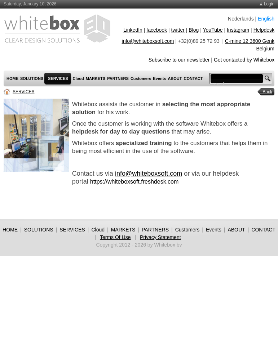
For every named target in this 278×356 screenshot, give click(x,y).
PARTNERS (155, 230)
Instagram (238, 30)
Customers (187, 230)
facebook (156, 30)
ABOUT (236, 230)
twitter (178, 30)
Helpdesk (263, 30)
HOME (10, 230)
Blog (194, 30)
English (266, 19)
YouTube (213, 30)
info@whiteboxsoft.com (148, 41)
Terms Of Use (115, 237)
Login (269, 3)
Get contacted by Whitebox (244, 60)
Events (213, 230)
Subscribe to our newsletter (179, 60)
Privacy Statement (160, 237)
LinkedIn (132, 30)
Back (265, 91)
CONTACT (263, 230)
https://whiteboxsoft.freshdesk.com (134, 182)
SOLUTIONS (38, 230)
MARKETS (123, 230)
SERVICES (23, 91)
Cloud (98, 230)
